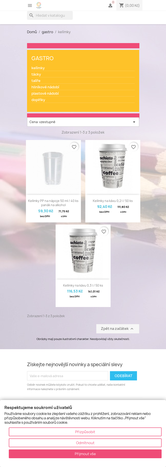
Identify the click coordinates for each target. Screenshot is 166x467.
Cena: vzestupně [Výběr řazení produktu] (83, 122)
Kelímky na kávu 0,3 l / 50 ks (83, 285)
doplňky (38, 100)
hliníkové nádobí (45, 87)
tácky (36, 74)
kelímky (38, 68)
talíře (35, 80)
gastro (42, 58)
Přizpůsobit (85, 431)
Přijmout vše (85, 453)
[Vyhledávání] (50, 15)
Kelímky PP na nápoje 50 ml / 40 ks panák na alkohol (53, 203)
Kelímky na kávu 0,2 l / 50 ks (113, 201)
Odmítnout (85, 442)
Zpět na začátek (118, 329)
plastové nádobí (45, 93)
